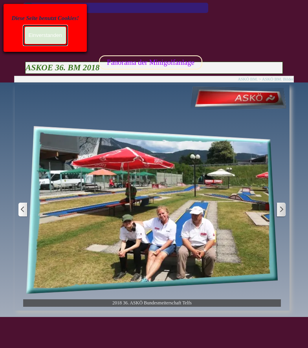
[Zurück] (23, 210)
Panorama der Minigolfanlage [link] (150, 62)
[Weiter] (281, 210)
